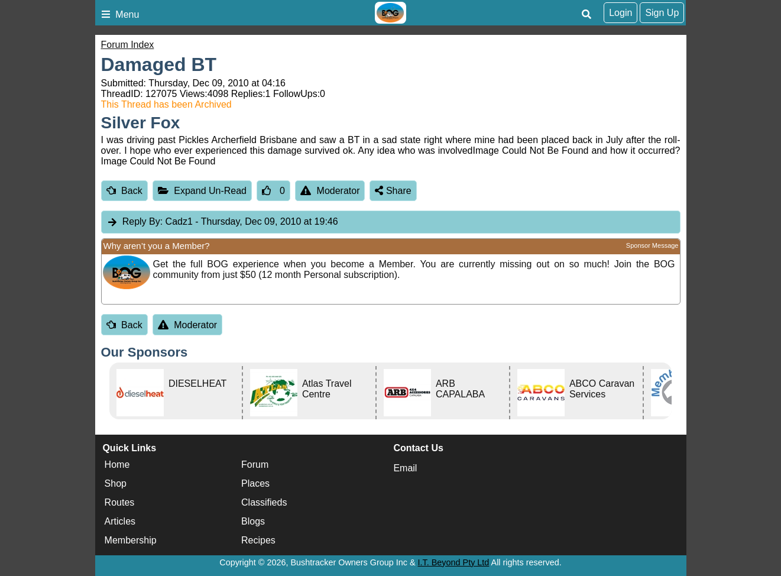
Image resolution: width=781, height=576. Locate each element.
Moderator (330, 191)
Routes (120, 503)
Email (405, 468)
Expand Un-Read (202, 191)
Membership (131, 541)
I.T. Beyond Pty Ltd (454, 562)
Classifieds (264, 503)
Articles (120, 522)
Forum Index (127, 45)
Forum (254, 465)
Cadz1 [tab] (222, 222)
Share (393, 191)
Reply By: (142, 221)
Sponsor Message (652, 245)
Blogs (253, 522)
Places (255, 484)
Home (117, 465)
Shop (116, 484)
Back (124, 191)
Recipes (258, 541)
